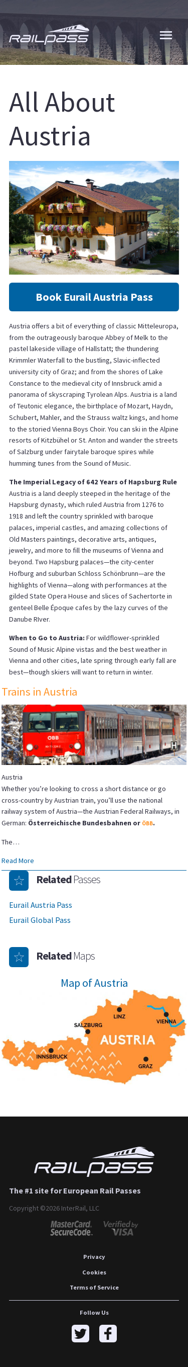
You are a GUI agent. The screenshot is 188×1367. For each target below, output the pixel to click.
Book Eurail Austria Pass (94, 297)
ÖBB (147, 823)
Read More (18, 860)
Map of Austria (94, 983)
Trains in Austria (39, 692)
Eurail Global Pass (40, 920)
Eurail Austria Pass (40, 905)
